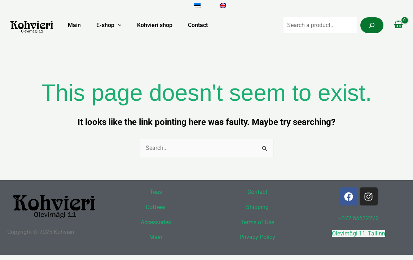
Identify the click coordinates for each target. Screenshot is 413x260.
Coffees (156, 207)
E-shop (106, 25)
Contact (199, 25)
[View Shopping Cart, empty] (398, 25)
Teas (156, 191)
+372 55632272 (358, 218)
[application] (115, 25)
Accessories (156, 222)
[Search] (371, 25)
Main (69, 25)
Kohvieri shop (154, 25)
